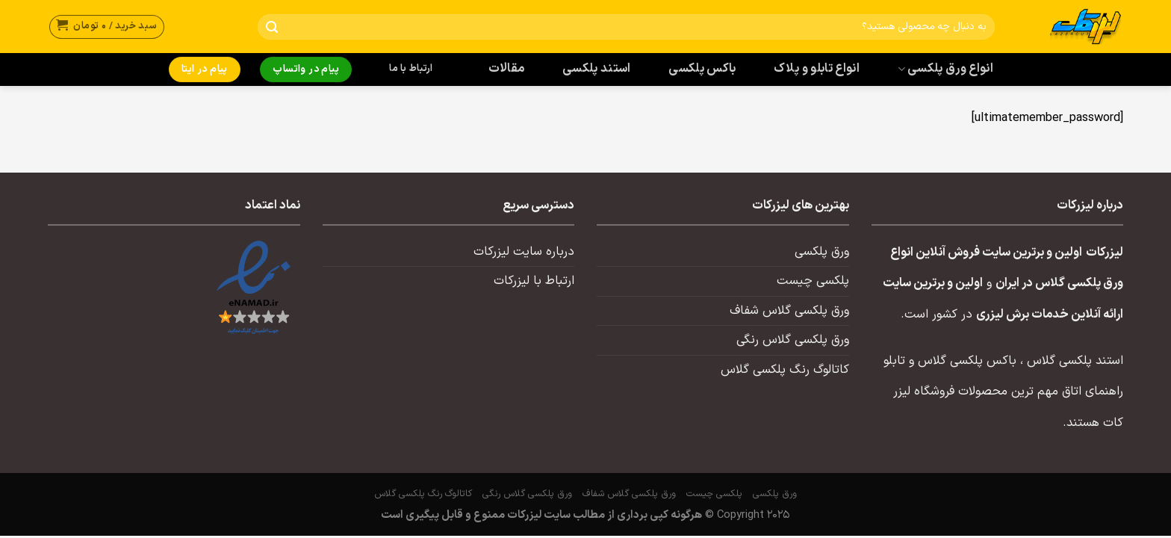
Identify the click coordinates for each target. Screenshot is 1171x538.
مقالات (506, 69)
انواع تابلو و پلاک (817, 69)
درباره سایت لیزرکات (523, 252)
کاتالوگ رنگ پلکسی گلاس (785, 370)
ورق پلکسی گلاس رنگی (792, 340)
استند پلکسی (596, 69)
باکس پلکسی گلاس (967, 361)
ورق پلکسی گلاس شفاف (789, 311)
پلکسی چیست (813, 281)
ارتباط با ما (410, 68)
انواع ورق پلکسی (945, 69)
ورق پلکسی (822, 252)
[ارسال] (272, 27)
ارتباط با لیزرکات (534, 281)
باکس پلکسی (702, 69)
